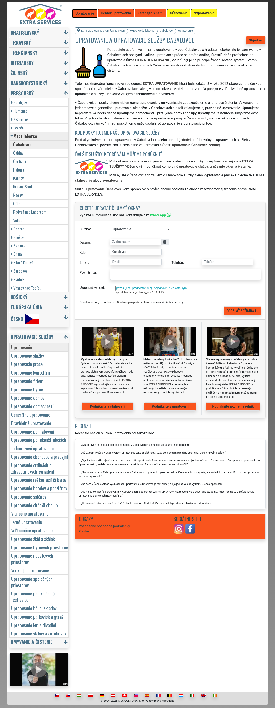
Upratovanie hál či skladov (34, 608)
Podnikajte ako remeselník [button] (233, 406)
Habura (18, 170)
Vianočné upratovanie (29, 513)
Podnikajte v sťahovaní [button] (107, 406)
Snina (16, 254)
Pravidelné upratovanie (31, 422)
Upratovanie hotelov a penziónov (39, 488)
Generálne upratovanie (30, 414)
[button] (39, 338)
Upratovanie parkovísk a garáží (38, 616)
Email (84, 262)
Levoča (17, 127)
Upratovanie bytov (27, 389)
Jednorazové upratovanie (32, 448)
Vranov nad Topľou (26, 288)
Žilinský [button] (19, 72)
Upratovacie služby (27, 355)
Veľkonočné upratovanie (32, 530)
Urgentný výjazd (92, 287)
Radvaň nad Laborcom (29, 212)
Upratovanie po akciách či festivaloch (33, 596)
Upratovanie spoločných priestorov (32, 582)
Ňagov (18, 195)
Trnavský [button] (21, 42)
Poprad (18, 228)
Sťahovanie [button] (178, 13)
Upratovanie (21, 347)
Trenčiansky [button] (24, 52)
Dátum (85, 242)
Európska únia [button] (26, 307)
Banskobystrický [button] (29, 82)
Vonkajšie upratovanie (30, 570)
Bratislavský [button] (25, 32)
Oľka (16, 203)
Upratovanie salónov (28, 496)
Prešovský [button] (22, 93)
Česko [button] (25, 319)
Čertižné (19, 161)
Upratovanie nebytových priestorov (32, 558)
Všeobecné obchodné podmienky (104, 526)
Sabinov (18, 245)
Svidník (17, 279)
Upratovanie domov (28, 397)
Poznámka (88, 272)
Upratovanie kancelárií (30, 372)
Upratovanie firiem (27, 380)
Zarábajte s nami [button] (151, 13)
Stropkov (19, 271)
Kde (83, 252)
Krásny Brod (22, 186)
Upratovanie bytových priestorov (39, 547)
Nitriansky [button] (22, 62)
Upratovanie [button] (84, 13)
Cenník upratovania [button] (116, 13)
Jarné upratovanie (26, 521)
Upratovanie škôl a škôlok (33, 538)
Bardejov (19, 102)
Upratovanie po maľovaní (32, 431)
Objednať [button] (256, 40)
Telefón (177, 262)
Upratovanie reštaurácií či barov (39, 479)
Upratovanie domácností (32, 406)
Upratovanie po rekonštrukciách (38, 439)
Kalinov (18, 178)
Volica (17, 220)
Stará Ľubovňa (23, 262)
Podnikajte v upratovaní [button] (170, 406)
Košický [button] (19, 296)
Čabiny (18, 153)
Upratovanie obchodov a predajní (39, 456)
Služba (85, 229)
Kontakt (85, 531)
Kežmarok (19, 119)
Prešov (17, 237)
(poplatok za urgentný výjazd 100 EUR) (140, 292)
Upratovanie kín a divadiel (33, 624)
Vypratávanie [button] (204, 13)
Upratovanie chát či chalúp (34, 505)
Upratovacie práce (27, 363)
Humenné (19, 111)
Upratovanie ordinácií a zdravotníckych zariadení (32, 468)
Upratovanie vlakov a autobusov (38, 633)
